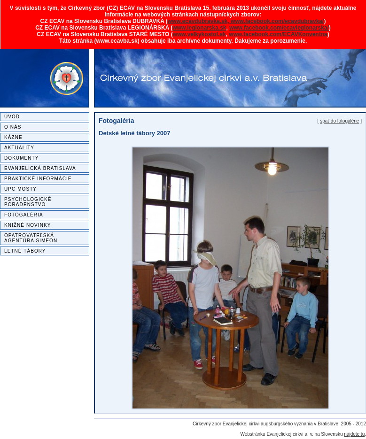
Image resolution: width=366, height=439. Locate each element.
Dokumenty (21, 158)
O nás (12, 127)
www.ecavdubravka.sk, (199, 21)
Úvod (12, 116)
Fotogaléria (23, 214)
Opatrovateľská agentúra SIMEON (30, 238)
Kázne (13, 137)
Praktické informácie (38, 178)
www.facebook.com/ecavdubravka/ (277, 21)
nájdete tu (354, 434)
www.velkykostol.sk (199, 34)
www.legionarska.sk (199, 27)
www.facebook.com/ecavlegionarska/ (279, 27)
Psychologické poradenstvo (28, 202)
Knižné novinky (27, 225)
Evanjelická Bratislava (40, 168)
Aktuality (19, 147)
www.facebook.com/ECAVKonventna (278, 34)
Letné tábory (25, 251)
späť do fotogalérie (339, 120)
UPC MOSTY (20, 189)
